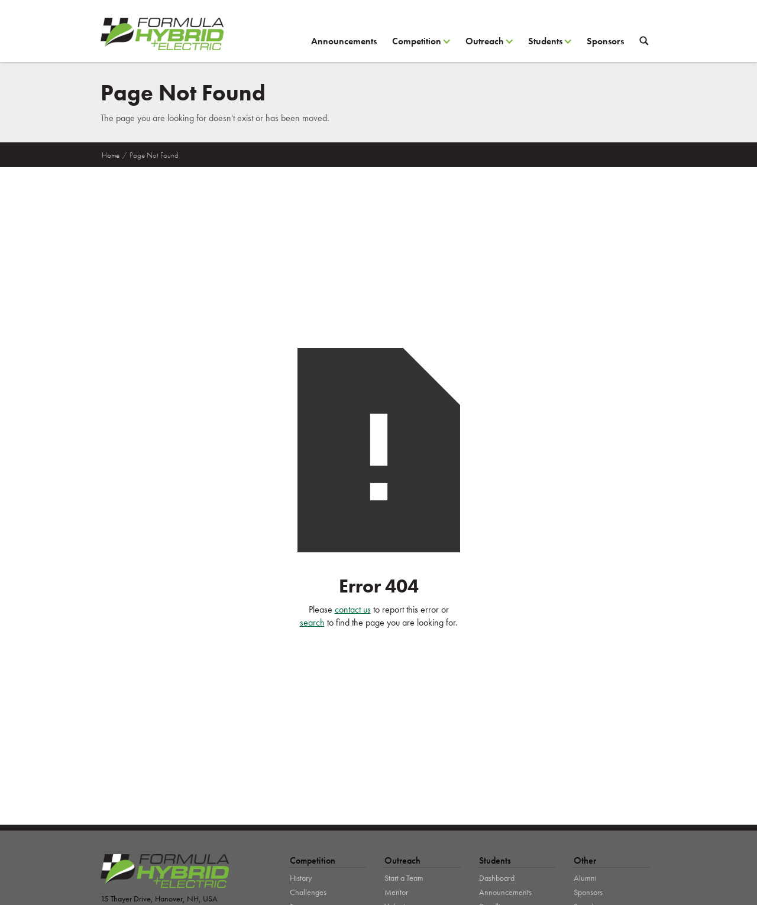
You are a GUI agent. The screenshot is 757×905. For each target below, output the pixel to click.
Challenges (308, 892)
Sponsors (605, 41)
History (301, 878)
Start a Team (403, 878)
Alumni (585, 878)
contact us (353, 609)
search (312, 622)
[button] (421, 46)
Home (110, 155)
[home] (162, 34)
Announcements (344, 41)
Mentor (396, 892)
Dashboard (497, 878)
